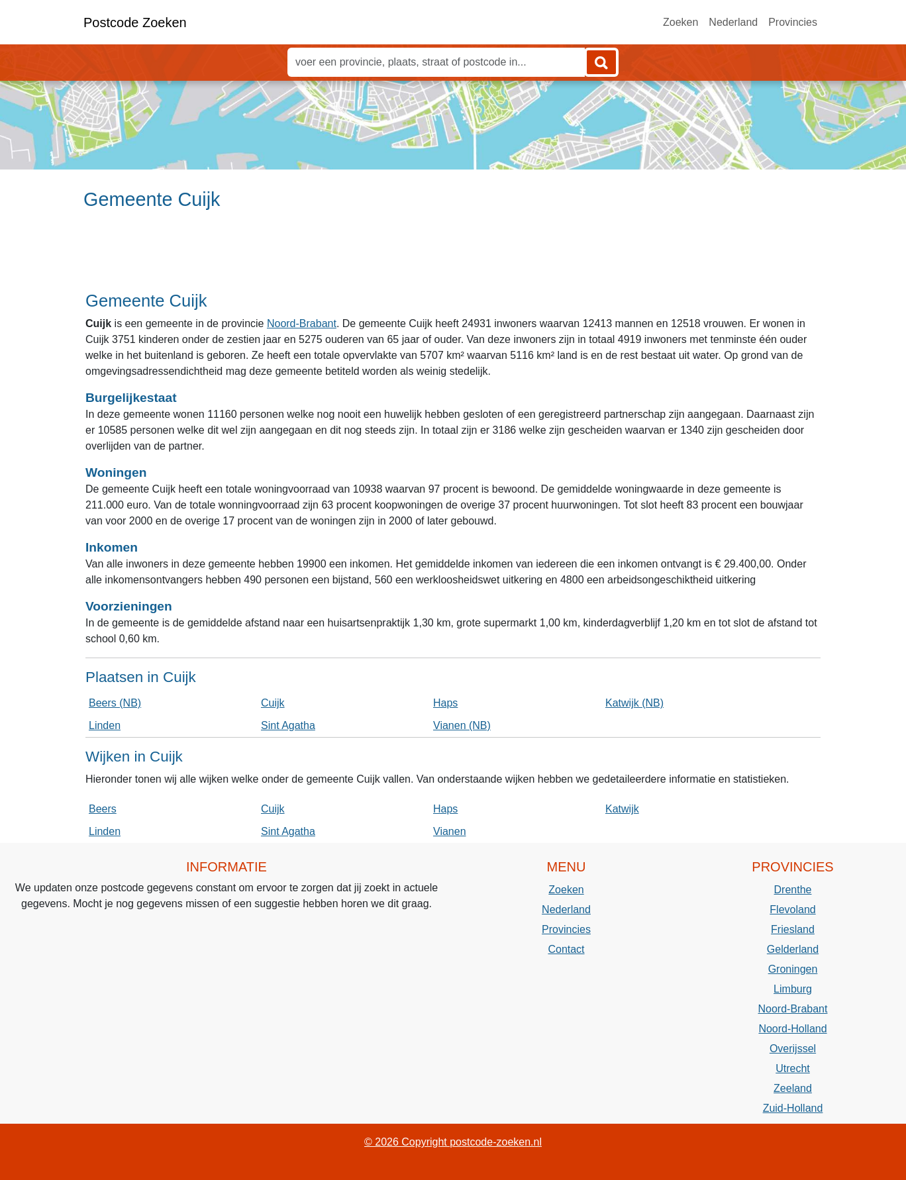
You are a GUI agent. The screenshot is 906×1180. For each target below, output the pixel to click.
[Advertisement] (453, 256)
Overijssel (793, 1048)
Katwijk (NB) (634, 703)
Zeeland (793, 1088)
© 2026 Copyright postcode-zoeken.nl (453, 1142)
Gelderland (793, 949)
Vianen (449, 831)
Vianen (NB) (462, 725)
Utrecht (793, 1068)
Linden (105, 725)
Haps (445, 703)
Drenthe (793, 889)
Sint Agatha (288, 725)
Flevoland (792, 909)
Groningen (793, 969)
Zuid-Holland (793, 1108)
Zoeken (680, 22)
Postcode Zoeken (135, 22)
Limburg (793, 989)
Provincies (792, 22)
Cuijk (273, 703)
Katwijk (622, 808)
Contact (566, 949)
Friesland (793, 929)
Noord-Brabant (301, 323)
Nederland (733, 22)
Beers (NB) (115, 703)
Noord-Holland (792, 1028)
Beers (103, 808)
